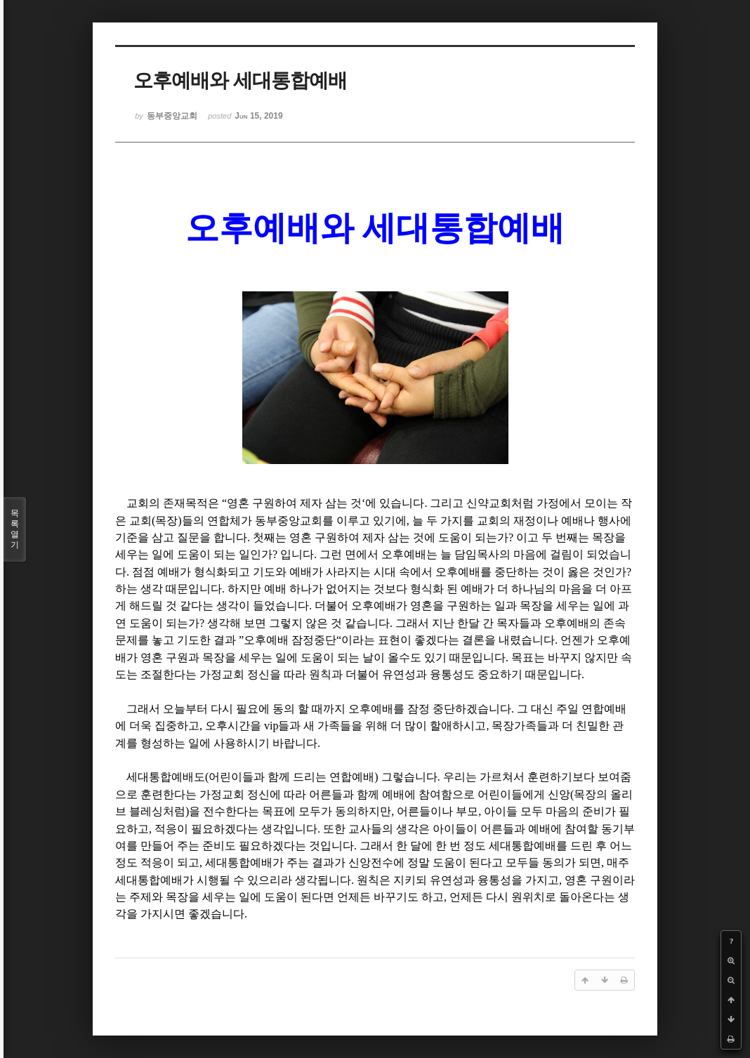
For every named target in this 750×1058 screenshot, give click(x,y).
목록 (15, 529)
